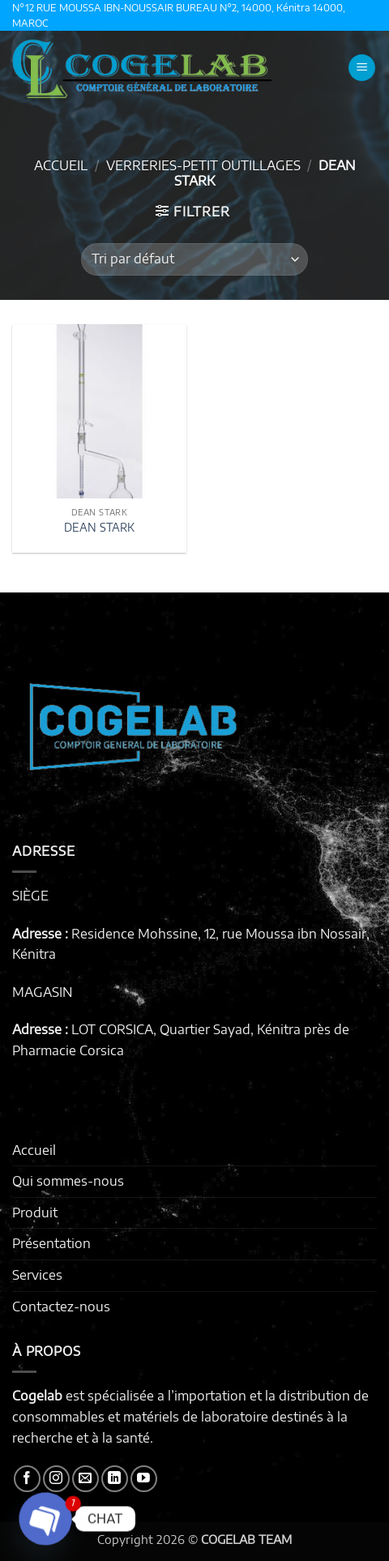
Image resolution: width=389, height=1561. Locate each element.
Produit (35, 1212)
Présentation (51, 1243)
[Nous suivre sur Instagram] (56, 1478)
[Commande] (194, 259)
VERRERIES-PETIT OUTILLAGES (203, 165)
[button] (361, 67)
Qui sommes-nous (68, 1181)
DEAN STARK (99, 527)
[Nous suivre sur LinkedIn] (114, 1478)
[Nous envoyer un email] (85, 1478)
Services (37, 1275)
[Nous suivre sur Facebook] (27, 1478)
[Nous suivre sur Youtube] (143, 1478)
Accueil (61, 165)
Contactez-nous (61, 1306)
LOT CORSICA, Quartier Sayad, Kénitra (186, 1029)
